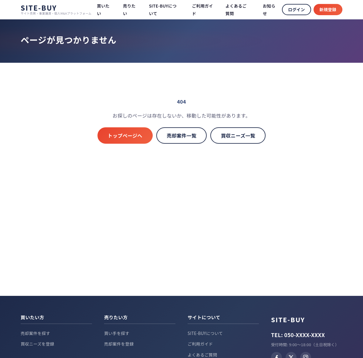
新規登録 (328, 9)
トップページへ (121, 135)
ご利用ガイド (200, 344)
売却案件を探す (35, 333)
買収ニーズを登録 (37, 344)
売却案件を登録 (119, 344)
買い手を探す (116, 333)
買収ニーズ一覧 (242, 135)
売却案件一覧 (181, 135)
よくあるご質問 (202, 355)
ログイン (296, 9)
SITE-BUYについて (205, 333)
